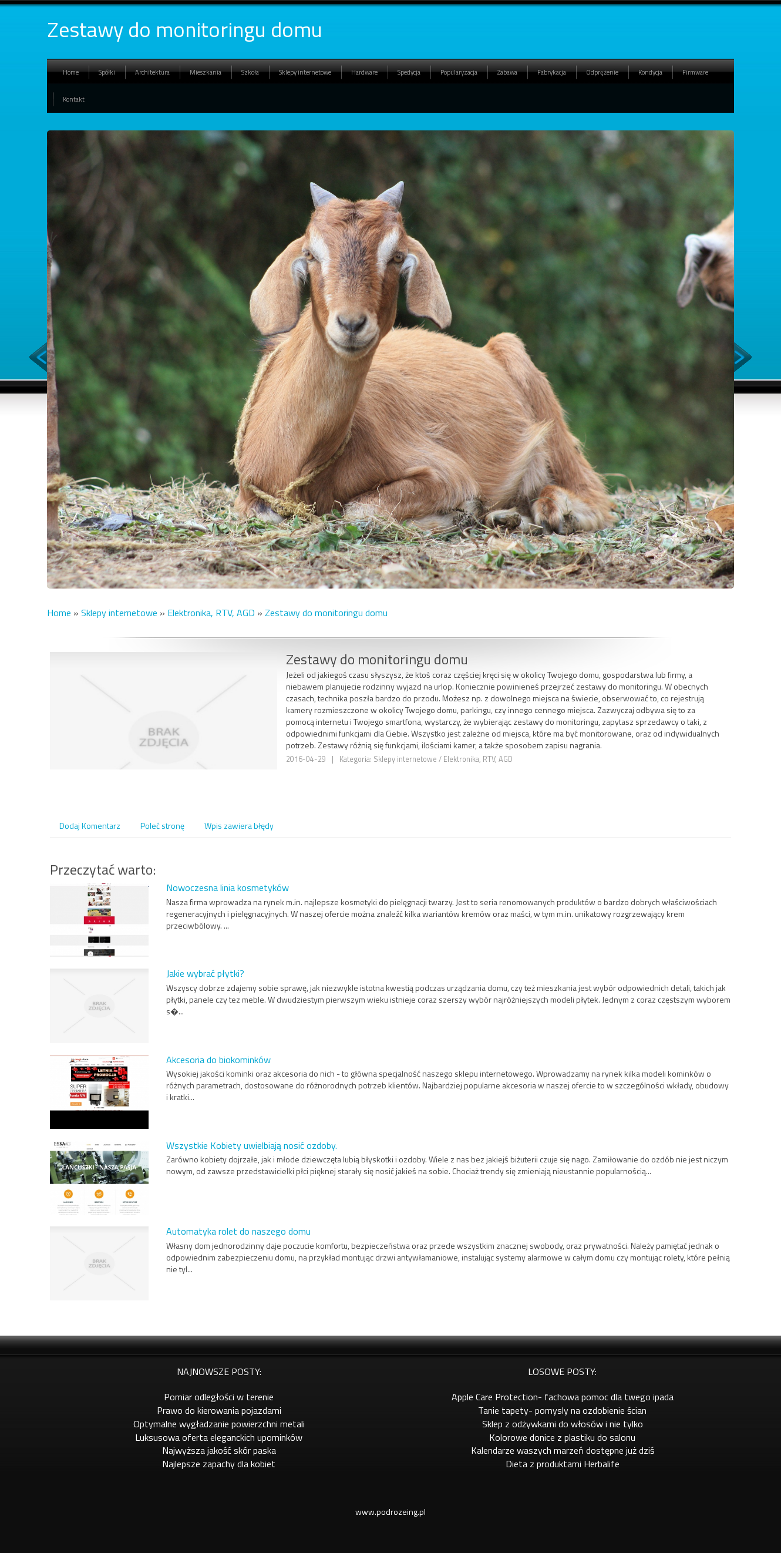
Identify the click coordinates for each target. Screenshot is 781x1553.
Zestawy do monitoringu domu (326, 613)
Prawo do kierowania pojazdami (219, 1410)
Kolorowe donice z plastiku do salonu (562, 1437)
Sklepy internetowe (119, 613)
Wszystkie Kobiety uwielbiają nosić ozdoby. (251, 1145)
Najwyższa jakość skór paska (219, 1450)
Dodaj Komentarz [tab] (89, 825)
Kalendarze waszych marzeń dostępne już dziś (562, 1450)
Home (59, 613)
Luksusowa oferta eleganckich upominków (218, 1437)
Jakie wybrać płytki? (205, 973)
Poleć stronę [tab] (162, 825)
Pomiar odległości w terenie (219, 1397)
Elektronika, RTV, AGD (211, 613)
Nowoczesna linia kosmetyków (227, 887)
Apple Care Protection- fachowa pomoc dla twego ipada (563, 1397)
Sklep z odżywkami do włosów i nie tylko (562, 1424)
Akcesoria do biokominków (218, 1060)
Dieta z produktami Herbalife (563, 1464)
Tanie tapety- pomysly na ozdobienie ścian (562, 1410)
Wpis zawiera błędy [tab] (239, 825)
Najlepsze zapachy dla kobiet (218, 1464)
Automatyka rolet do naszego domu (238, 1231)
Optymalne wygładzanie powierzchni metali (219, 1424)
